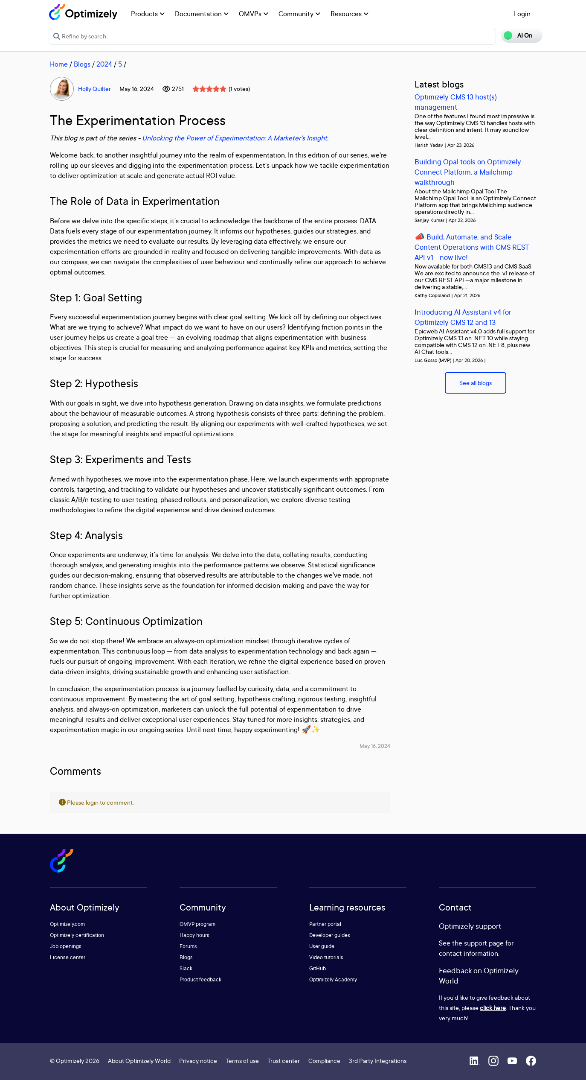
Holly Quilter (94, 89)
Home (59, 64)
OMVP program (197, 924)
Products (148, 13)
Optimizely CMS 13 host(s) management (456, 102)
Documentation (202, 13)
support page (484, 943)
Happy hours (194, 935)
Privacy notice (198, 1061)
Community (299, 13)
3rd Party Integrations (377, 1061)
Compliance (324, 1061)
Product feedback (200, 979)
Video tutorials (326, 957)
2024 (104, 64)
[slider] (209, 88)
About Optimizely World (139, 1061)
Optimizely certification (77, 935)
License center (67, 957)
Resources (349, 13)
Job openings (65, 946)
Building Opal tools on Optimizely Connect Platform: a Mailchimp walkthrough (468, 172)
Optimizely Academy (333, 979)
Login (522, 13)
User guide (321, 946)
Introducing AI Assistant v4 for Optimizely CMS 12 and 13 (463, 317)
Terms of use (242, 1061)
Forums (188, 946)
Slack (186, 968)
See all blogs (475, 383)
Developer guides (329, 935)
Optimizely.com (67, 924)
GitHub (317, 968)
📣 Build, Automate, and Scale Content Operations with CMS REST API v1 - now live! (472, 247)
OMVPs (253, 13)
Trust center (283, 1061)
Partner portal (325, 924)
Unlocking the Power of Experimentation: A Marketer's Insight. (235, 138)
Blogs (82, 64)
